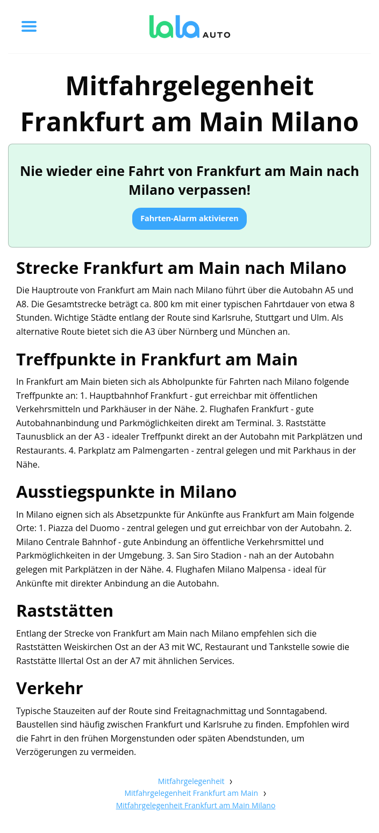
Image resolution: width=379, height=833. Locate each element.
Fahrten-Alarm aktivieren (189, 218)
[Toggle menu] (29, 26)
